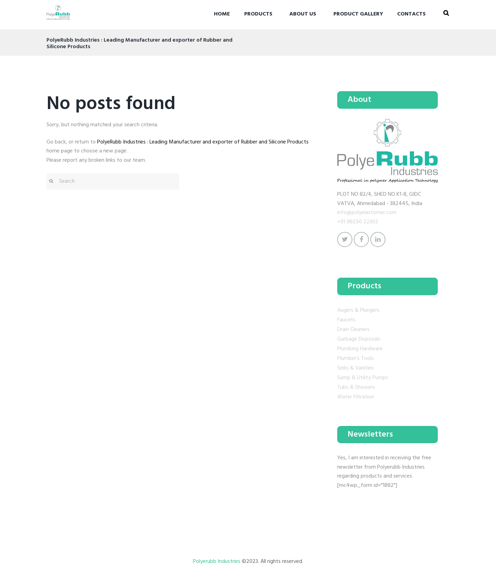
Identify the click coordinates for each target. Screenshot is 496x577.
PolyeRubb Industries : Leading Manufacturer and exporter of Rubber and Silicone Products (203, 142)
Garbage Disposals (358, 339)
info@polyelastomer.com (366, 212)
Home (222, 14)
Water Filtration (355, 397)
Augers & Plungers (358, 310)
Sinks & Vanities (355, 368)
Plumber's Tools (355, 358)
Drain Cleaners (353, 329)
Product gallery (358, 14)
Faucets (346, 320)
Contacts (411, 14)
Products (258, 14)
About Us (302, 14)
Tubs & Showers (356, 387)
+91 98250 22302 (357, 221)
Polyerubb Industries (217, 561)
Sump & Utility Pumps (362, 377)
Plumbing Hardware (360, 348)
